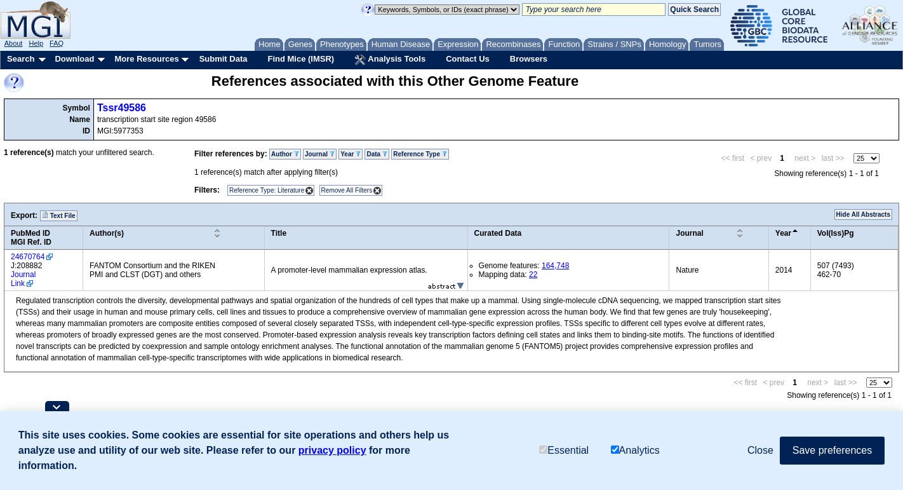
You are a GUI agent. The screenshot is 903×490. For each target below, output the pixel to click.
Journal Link (23, 279)
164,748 (555, 265)
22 (533, 274)
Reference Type (420, 154)
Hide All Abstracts (863, 214)
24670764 (27, 256)
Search (20, 59)
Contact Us (468, 59)
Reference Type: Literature (266, 190)
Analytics (635, 450)
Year (350, 154)
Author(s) (107, 233)
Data (376, 154)
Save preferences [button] (832, 450)
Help (36, 43)
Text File (59, 215)
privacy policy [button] (332, 450)
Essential (564, 450)
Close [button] (760, 450)
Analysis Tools (389, 59)
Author (285, 154)
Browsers (528, 59)
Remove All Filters (347, 190)
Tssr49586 (121, 107)
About (13, 43)
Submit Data (223, 59)
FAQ (57, 43)
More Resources (146, 59)
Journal (320, 154)
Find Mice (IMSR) (300, 59)
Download (74, 59)
